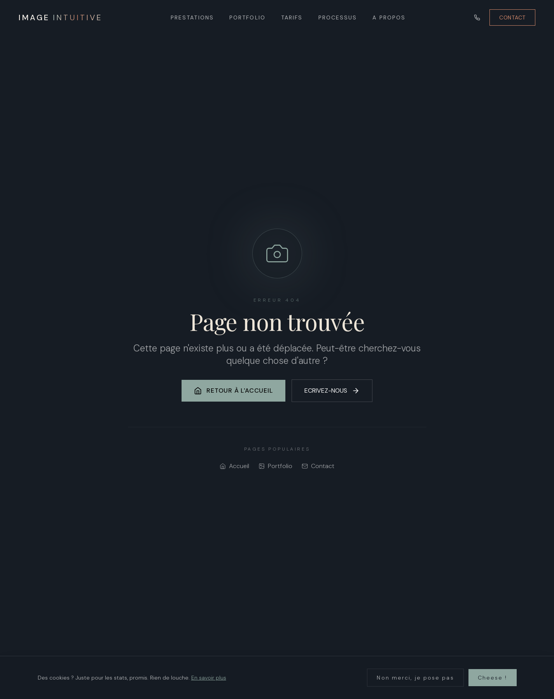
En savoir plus (208, 677)
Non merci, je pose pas (415, 677)
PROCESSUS (337, 17)
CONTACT (512, 17)
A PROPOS (388, 17)
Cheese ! (492, 677)
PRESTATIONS (192, 17)
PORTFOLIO (247, 17)
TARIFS (292, 17)
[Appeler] (477, 17)
